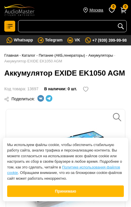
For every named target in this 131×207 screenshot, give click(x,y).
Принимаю (65, 191)
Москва (96, 10)
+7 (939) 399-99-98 (109, 40)
